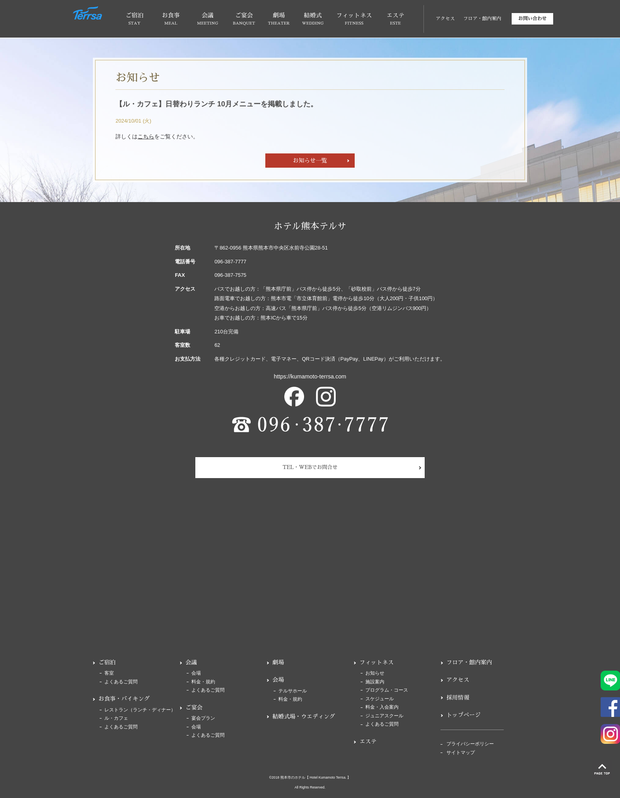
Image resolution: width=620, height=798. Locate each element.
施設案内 (374, 682)
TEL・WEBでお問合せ (310, 467)
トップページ (463, 715)
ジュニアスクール (384, 716)
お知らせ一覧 (310, 160)
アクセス (445, 18)
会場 (196, 673)
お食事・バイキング (124, 699)
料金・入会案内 (382, 707)
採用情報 (457, 697)
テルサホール (292, 691)
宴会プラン (203, 718)
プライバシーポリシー (470, 744)
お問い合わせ (532, 18)
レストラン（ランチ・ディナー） (140, 710)
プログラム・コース (386, 690)
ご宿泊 (106, 662)
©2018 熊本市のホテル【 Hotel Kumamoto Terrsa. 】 (310, 777)
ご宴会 (193, 707)
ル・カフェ (116, 718)
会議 (191, 662)
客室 (109, 673)
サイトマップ (460, 753)
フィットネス (376, 662)
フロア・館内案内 (482, 18)
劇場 (278, 662)
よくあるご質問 (121, 682)
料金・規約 (203, 682)
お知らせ (374, 673)
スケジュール (379, 699)
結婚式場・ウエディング (303, 716)
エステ (367, 741)
